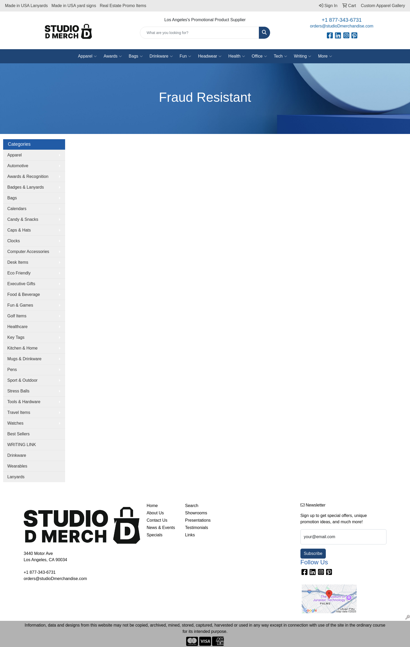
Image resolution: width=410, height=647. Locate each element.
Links (190, 535)
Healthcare (17, 326)
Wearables (17, 466)
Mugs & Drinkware (24, 359)
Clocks (13, 241)
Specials (154, 535)
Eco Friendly (19, 273)
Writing (302, 56)
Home (152, 505)
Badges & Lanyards (25, 187)
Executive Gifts (21, 284)
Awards (113, 56)
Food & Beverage (23, 294)
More (325, 56)
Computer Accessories (28, 251)
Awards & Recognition (27, 176)
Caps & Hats (19, 230)
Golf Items (16, 316)
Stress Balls (18, 391)
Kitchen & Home (22, 348)
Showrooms (196, 513)
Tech (280, 56)
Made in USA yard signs (74, 5)
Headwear (209, 56)
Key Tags (16, 337)
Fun (185, 56)
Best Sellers (18, 434)
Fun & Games (20, 305)
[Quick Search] (199, 33)
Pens (12, 369)
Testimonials (196, 527)
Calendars (16, 208)
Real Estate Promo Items (123, 5)
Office (259, 56)
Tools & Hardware (23, 402)
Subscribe (313, 553)
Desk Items (17, 262)
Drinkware (161, 56)
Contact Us (157, 520)
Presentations (198, 520)
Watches (15, 423)
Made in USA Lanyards (26, 5)
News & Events (161, 527)
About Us (155, 513)
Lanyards (16, 477)
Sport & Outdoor (22, 380)
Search (191, 505)
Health (236, 56)
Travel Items (18, 412)
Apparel (87, 56)
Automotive (17, 166)
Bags (136, 56)
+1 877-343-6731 (342, 20)
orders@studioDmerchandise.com (341, 26)
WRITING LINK (21, 444)
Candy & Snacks (22, 219)
